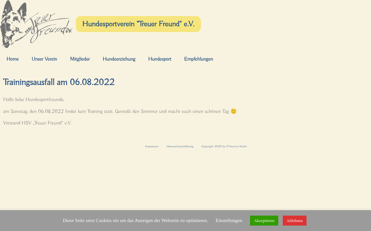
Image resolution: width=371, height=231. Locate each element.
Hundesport (159, 59)
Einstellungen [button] (229, 220)
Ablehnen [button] (295, 220)
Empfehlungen (198, 59)
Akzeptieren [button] (264, 220)
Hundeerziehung (119, 59)
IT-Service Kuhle (236, 146)
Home (12, 59)
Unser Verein (44, 59)
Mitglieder (80, 59)
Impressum (152, 146)
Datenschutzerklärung (180, 146)
